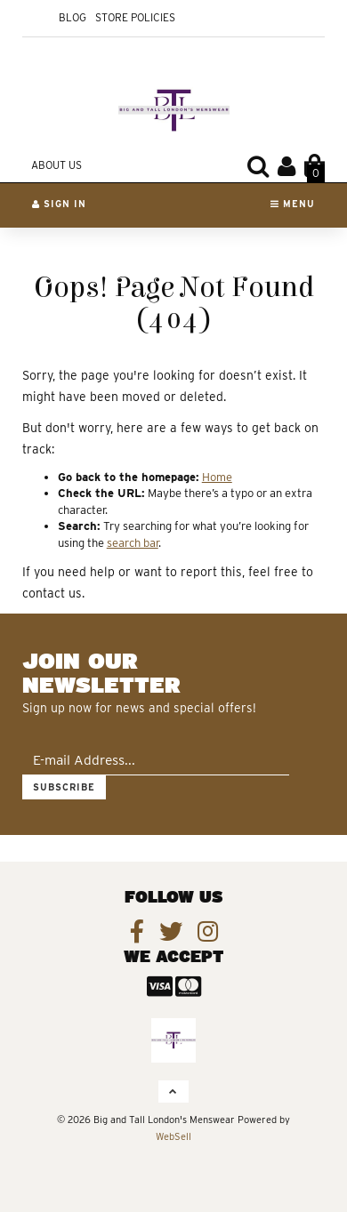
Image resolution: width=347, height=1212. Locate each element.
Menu (292, 203)
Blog (72, 17)
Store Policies (135, 17)
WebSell (173, 1136)
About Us (56, 165)
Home (217, 477)
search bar (132, 543)
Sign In (59, 203)
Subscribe (64, 787)
